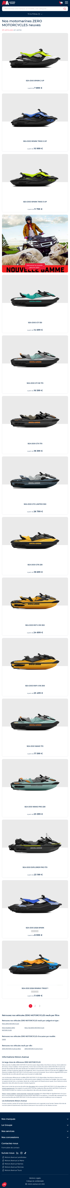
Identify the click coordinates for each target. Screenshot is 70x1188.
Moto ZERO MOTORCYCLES (10, 1023)
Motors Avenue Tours (12, 1170)
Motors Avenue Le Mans (13, 1161)
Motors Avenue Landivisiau (14, 1157)
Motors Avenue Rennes (13, 1167)
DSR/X (4, 1039)
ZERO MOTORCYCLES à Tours (34, 1048)
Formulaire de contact (10, 1148)
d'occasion (32, 1086)
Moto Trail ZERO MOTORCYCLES (34, 1028)
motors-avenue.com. (8, 1088)
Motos (4, 1093)
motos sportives (21, 1093)
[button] (4, 243)
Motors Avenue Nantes (13, 1164)
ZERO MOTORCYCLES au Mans (11, 1048)
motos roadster (11, 1093)
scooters (36, 1093)
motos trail (30, 1093)
